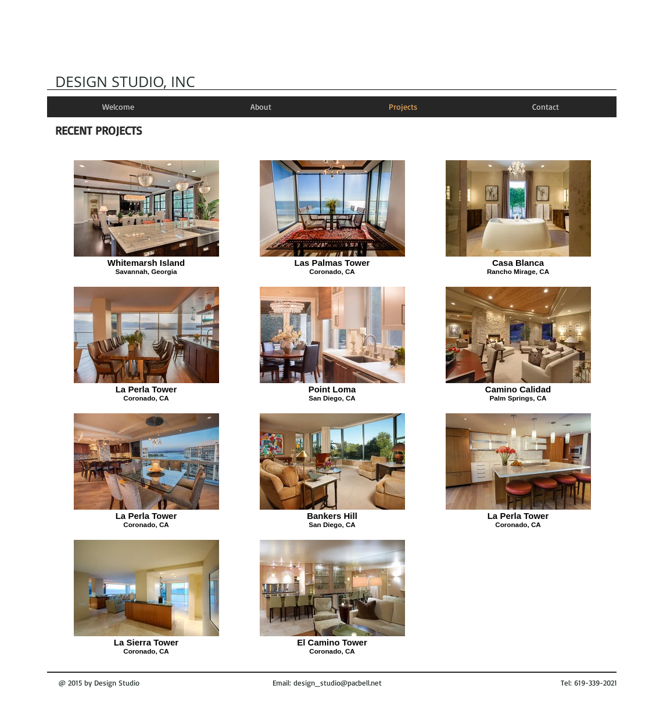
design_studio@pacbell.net (337, 682)
